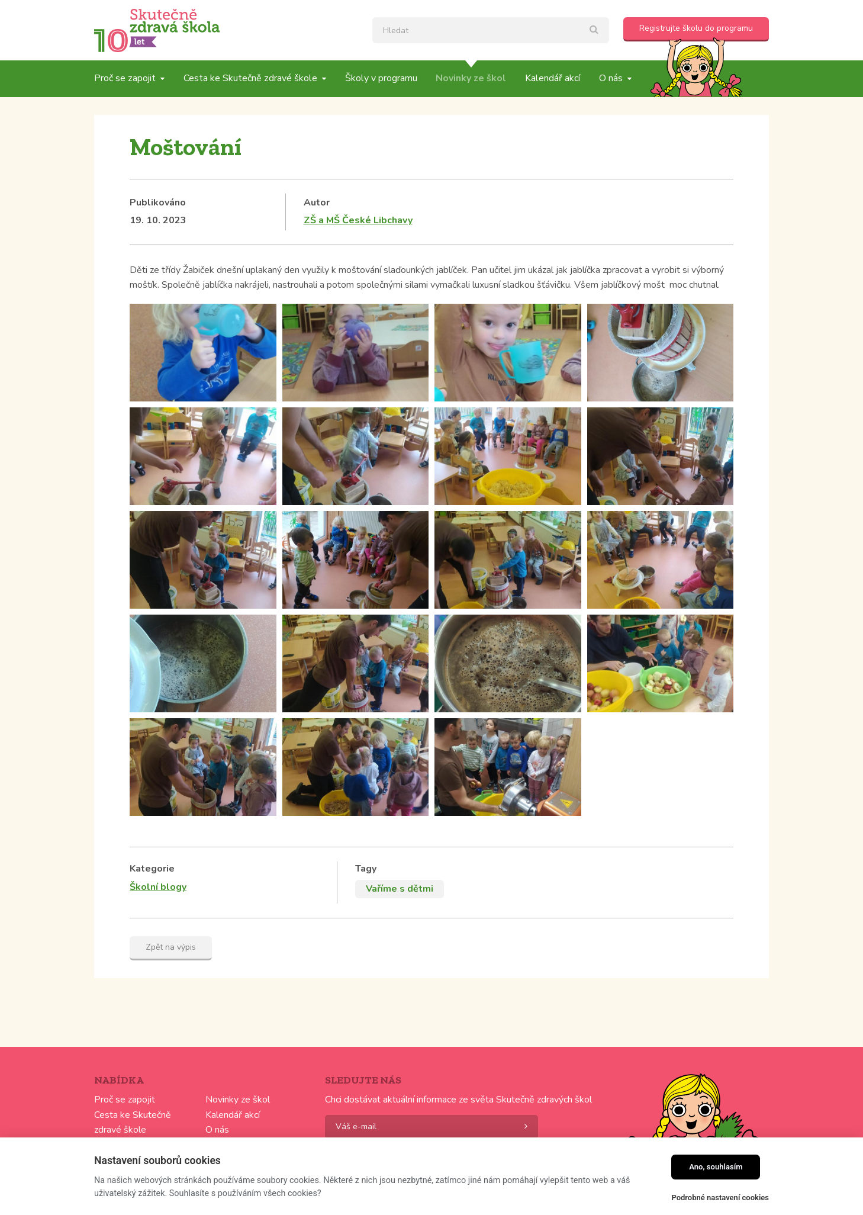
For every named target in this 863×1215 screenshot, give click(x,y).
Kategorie (152, 868)
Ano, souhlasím (716, 1166)
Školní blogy (158, 886)
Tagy (365, 868)
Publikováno (158, 202)
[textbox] (490, 30)
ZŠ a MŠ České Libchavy (358, 220)
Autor (317, 202)
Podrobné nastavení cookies (720, 1197)
